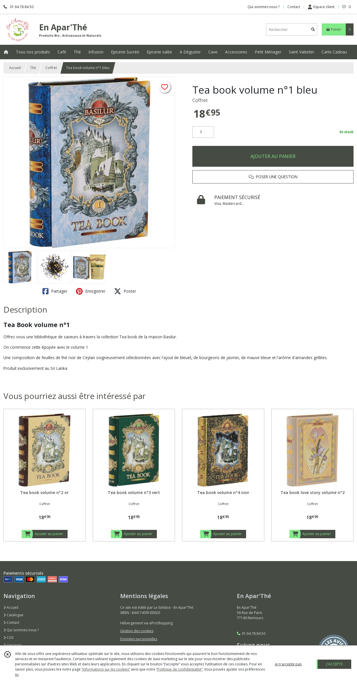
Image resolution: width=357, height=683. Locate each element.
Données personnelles (138, 638)
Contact (293, 6)
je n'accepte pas (288, 664)
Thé (33, 67)
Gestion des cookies (136, 630)
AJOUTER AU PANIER (272, 156)
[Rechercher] (313, 29)
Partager (54, 291)
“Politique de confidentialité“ (179, 669)
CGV (8, 637)
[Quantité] (203, 132)
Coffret (51, 67)
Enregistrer (90, 291)
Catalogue (13, 615)
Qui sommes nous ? (21, 630)
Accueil (15, 67)
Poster (125, 291)
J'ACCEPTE (334, 664)
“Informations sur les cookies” (105, 669)
